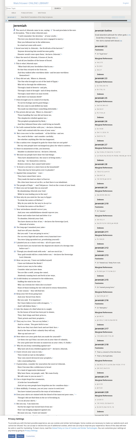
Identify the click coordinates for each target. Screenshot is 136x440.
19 (14, 212)
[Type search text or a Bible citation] (28, 8)
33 (14, 391)
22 (14, 254)
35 (14, 409)
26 (14, 312)
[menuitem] (128, 8)
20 (14, 230)
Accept (11, 436)
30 (14, 354)
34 (14, 397)
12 (14, 148)
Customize (30, 436)
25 (14, 296)
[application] (68, 20)
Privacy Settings (31, 430)
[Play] (6, 20)
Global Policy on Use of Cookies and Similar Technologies (74, 428)
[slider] (67, 20)
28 (14, 339)
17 (14, 191)
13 (14, 155)
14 (14, 167)
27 (14, 324)
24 (14, 281)
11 (14, 142)
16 (14, 185)
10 (14, 133)
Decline (20, 436)
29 (14, 348)
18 (14, 200)
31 (14, 367)
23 (14, 263)
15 (14, 173)
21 (14, 245)
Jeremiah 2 (11, 17)
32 (14, 382)
